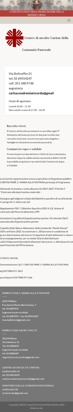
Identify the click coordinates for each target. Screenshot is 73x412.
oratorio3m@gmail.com (15, 393)
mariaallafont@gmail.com (16, 319)
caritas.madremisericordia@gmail (31, 93)
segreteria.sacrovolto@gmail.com (20, 357)
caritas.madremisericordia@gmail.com (23, 378)
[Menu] (69, 20)
